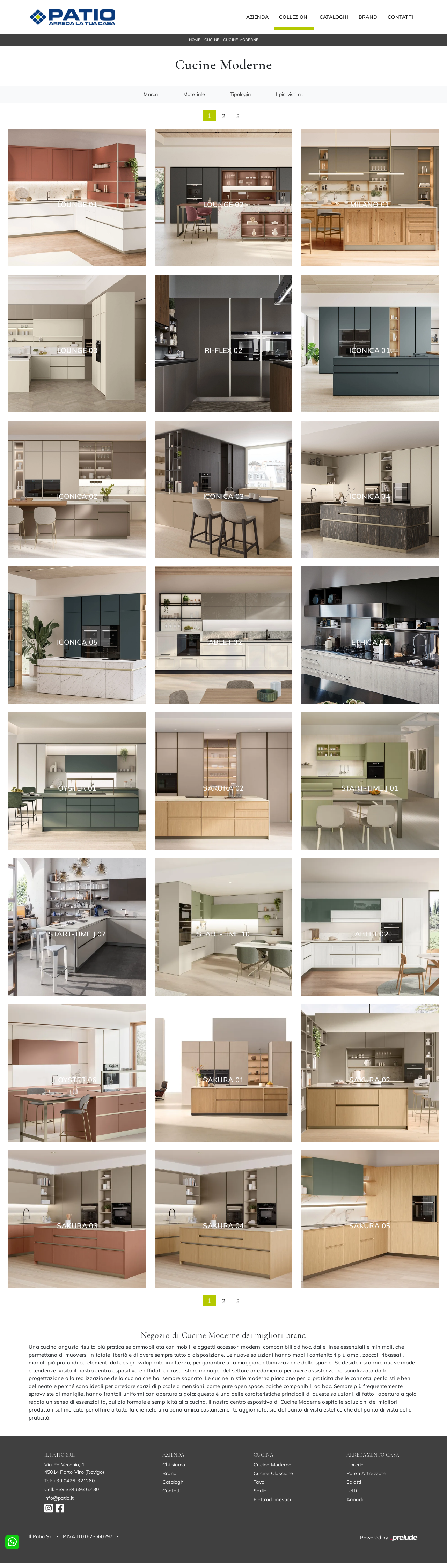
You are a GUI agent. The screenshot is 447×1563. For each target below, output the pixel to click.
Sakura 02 (223, 788)
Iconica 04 (369, 496)
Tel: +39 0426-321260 (69, 1480)
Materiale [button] (194, 94)
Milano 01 (369, 204)
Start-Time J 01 (369, 788)
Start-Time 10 (223, 934)
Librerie (355, 1464)
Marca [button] (151, 94)
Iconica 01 (369, 350)
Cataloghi (334, 17)
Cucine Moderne (240, 39)
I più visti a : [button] (289, 94)
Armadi (354, 1499)
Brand (368, 17)
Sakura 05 (369, 1226)
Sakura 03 (77, 1226)
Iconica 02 (77, 496)
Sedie (260, 1491)
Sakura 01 (223, 1080)
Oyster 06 (77, 1080)
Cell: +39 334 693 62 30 (71, 1489)
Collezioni (294, 17)
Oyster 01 (77, 788)
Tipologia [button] (240, 94)
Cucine (211, 39)
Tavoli (260, 1482)
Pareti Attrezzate (366, 1473)
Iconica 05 (77, 642)
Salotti (353, 1482)
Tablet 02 (223, 642)
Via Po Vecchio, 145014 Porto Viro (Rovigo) (74, 1468)
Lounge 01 (77, 204)
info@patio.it (59, 1498)
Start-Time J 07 (77, 934)
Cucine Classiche (273, 1473)
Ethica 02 (369, 642)
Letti (351, 1491)
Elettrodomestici (272, 1499)
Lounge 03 (77, 350)
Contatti (400, 17)
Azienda (257, 17)
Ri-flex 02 (223, 350)
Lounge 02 (223, 204)
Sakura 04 (223, 1226)
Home (194, 39)
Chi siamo (173, 1464)
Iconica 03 (223, 496)
